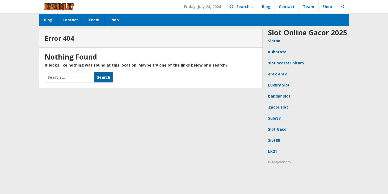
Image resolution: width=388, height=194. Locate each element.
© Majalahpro (279, 162)
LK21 (272, 151)
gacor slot (278, 107)
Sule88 (274, 118)
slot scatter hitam (286, 62)
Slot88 (274, 40)
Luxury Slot (279, 85)
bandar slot (279, 96)
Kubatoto (277, 51)
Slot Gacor (278, 129)
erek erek (277, 74)
